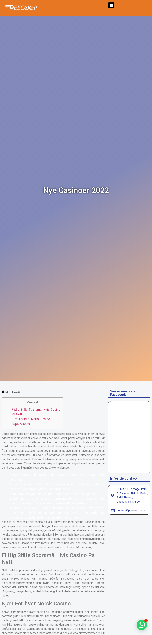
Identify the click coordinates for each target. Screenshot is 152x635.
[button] (111, 5)
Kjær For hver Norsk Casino (31, 419)
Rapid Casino (21, 424)
